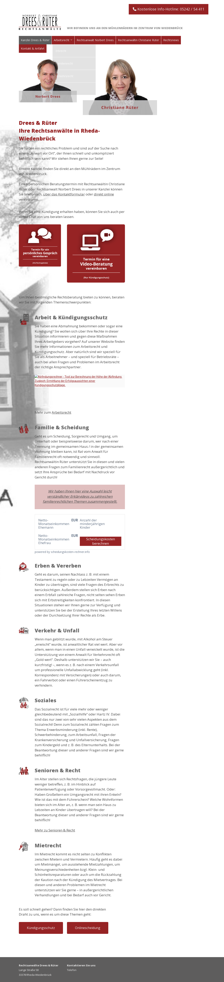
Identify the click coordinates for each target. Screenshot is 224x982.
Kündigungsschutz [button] (41, 928)
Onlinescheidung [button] (87, 928)
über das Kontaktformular (64, 194)
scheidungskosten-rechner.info (70, 552)
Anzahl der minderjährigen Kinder (90, 523)
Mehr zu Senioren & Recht (55, 830)
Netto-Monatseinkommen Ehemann (48, 523)
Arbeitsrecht (61, 412)
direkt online (104, 194)
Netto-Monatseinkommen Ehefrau (48, 539)
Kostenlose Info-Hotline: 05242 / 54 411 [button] (168, 9)
